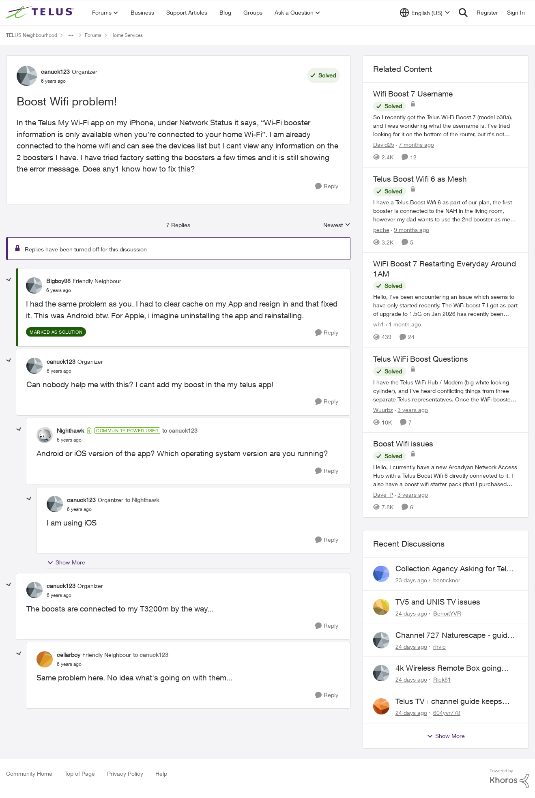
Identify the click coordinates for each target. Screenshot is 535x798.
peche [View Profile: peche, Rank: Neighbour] (381, 229)
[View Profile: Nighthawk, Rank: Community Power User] (45, 435)
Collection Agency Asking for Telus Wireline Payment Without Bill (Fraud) (455, 569)
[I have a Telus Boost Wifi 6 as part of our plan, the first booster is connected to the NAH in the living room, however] (445, 210)
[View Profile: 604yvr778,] (381, 706)
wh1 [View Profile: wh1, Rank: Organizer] (378, 324)
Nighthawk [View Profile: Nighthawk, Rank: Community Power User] (70, 430)
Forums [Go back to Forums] (93, 35)
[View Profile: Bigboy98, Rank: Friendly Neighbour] (34, 285)
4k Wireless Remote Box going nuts (448, 668)
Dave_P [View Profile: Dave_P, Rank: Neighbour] (383, 494)
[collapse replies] (9, 280)
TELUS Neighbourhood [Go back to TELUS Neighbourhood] (31, 35)
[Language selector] (424, 12)
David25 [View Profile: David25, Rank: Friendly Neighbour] (383, 144)
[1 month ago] (403, 324)
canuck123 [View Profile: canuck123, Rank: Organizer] (55, 71)
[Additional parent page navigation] (71, 35)
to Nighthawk (142, 499)
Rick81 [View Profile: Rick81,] (442, 679)
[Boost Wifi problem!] (58, 290)
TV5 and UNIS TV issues (437, 601)
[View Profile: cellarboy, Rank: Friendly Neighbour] (45, 659)
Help (161, 773)
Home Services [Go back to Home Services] (126, 35)
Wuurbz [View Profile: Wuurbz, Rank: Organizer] (383, 409)
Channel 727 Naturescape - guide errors (453, 635)
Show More (66, 562)
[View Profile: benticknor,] (381, 574)
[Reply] (327, 186)
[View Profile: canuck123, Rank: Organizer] (27, 76)
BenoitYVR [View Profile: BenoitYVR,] (447, 613)
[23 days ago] (411, 580)
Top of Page (79, 773)
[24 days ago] (411, 613)
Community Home (29, 773)
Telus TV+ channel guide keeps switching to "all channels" (448, 701)
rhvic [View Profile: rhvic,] (439, 646)
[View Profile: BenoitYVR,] (381, 607)
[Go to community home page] (41, 12)
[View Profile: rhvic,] (381, 640)
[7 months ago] (415, 144)
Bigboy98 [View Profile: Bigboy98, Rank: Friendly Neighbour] (58, 280)
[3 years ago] (411, 409)
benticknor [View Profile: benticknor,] (446, 580)
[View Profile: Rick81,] (381, 673)
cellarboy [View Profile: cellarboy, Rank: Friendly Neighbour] (68, 654)
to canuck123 (180, 430)
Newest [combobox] (336, 225)
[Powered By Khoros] (509, 778)
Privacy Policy (125, 773)
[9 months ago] (410, 229)
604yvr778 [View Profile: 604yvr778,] (446, 712)
